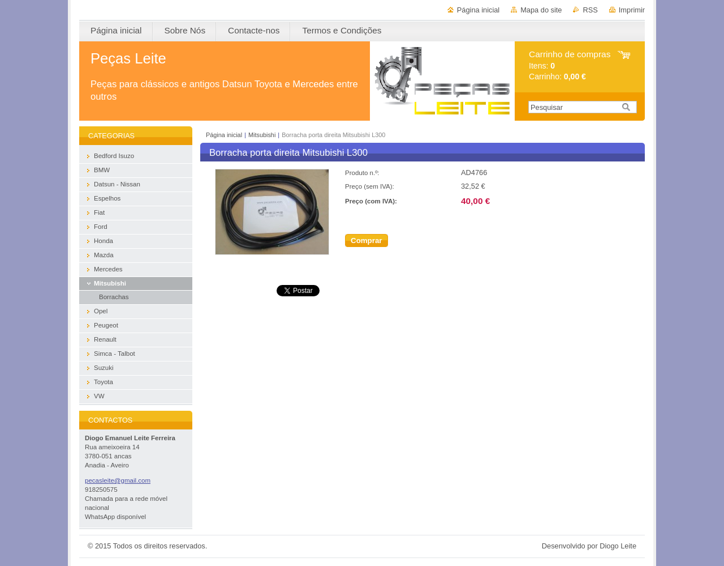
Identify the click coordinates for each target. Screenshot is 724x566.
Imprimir (632, 10)
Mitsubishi (261, 134)
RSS (590, 10)
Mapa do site (541, 10)
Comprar (366, 240)
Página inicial (478, 10)
